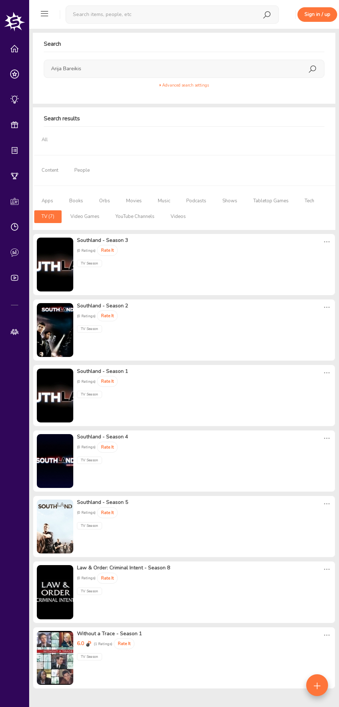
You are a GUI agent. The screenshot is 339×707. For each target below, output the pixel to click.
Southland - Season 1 (102, 371)
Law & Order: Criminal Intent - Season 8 (123, 567)
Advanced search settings (184, 85)
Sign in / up (317, 14)
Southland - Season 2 (102, 305)
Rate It (107, 250)
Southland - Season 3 (102, 240)
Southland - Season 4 (102, 436)
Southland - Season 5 (102, 502)
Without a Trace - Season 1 (109, 633)
